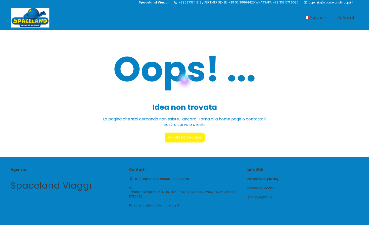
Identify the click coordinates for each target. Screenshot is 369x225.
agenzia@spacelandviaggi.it (330, 2)
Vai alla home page (184, 137)
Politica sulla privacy (263, 179)
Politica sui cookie (260, 188)
